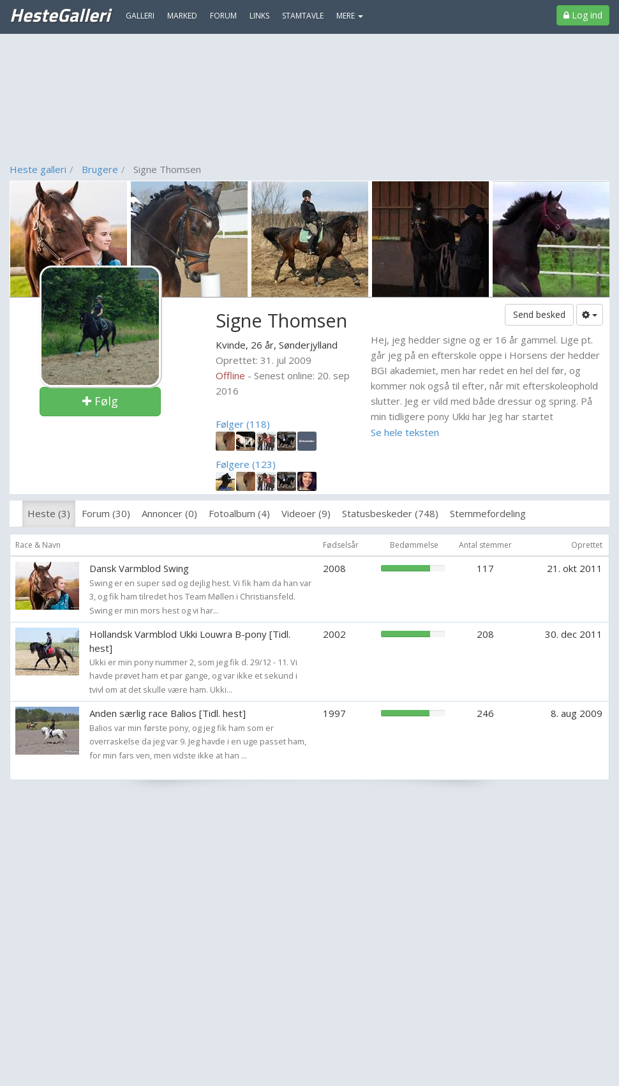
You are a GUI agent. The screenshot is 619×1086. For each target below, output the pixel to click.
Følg (100, 401)
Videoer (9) (306, 513)
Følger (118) (243, 424)
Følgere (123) (246, 464)
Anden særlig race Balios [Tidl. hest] (167, 713)
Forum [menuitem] (223, 15)
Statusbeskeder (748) (390, 513)
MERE (349, 15)
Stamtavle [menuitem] (303, 15)
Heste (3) (48, 513)
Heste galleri (38, 169)
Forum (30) (106, 513)
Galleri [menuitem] (140, 15)
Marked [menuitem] (182, 15)
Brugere (100, 169)
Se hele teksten (405, 432)
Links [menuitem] (259, 15)
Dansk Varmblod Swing (139, 568)
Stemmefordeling (488, 513)
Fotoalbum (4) (239, 513)
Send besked (539, 314)
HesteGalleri (60, 15)
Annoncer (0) (169, 513)
